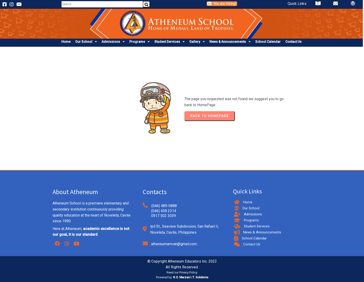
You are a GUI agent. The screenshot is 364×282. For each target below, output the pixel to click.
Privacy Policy (188, 272)
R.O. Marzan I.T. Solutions (190, 277)
